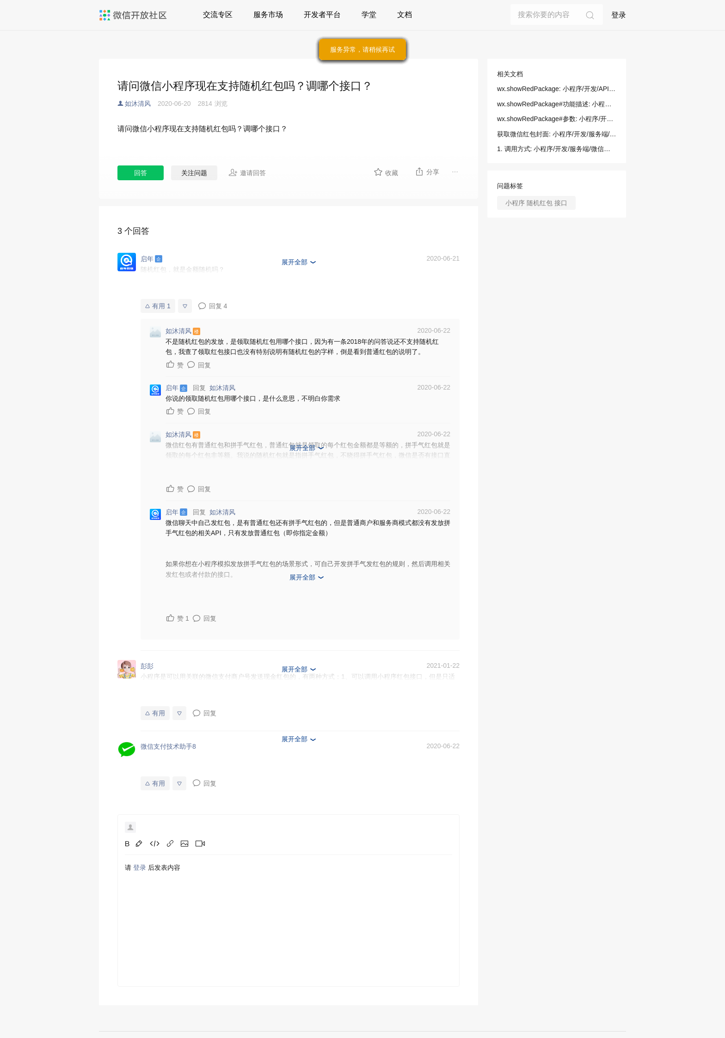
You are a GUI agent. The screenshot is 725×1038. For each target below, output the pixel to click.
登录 (618, 15)
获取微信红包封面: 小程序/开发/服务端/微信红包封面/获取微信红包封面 (556, 134)
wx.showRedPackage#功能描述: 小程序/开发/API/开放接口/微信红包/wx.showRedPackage (556, 104)
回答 (140, 173)
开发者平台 (322, 14)
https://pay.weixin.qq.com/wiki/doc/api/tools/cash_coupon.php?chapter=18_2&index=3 (335, 289)
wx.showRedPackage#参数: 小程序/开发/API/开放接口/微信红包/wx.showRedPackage (556, 118)
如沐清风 (138, 103)
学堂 (369, 14)
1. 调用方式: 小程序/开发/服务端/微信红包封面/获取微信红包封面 (556, 149)
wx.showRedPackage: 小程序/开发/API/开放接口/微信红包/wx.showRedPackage (556, 88)
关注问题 (194, 173)
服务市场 (268, 14)
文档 (404, 14)
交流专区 (218, 14)
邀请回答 (247, 172)
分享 (427, 171)
